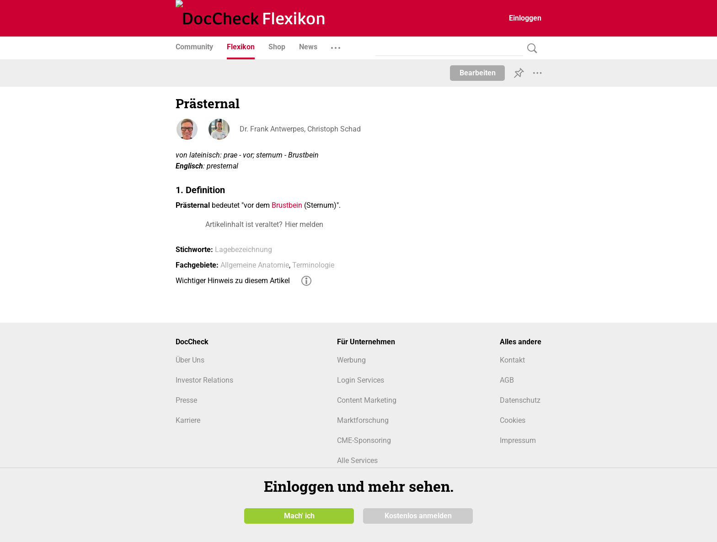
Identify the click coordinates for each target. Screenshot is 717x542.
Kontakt (512, 360)
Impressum (518, 440)
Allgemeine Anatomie (254, 265)
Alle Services (357, 460)
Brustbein (287, 205)
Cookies (512, 420)
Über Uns (190, 360)
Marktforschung (363, 420)
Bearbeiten (478, 72)
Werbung (351, 360)
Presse (186, 400)
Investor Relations (204, 380)
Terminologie (313, 265)
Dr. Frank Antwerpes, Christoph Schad (300, 129)
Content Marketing (366, 400)
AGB (507, 380)
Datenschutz (520, 400)
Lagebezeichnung (243, 249)
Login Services (360, 380)
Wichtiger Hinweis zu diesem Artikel (233, 280)
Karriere (188, 420)
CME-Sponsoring (364, 440)
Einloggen (525, 18)
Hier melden (304, 224)
